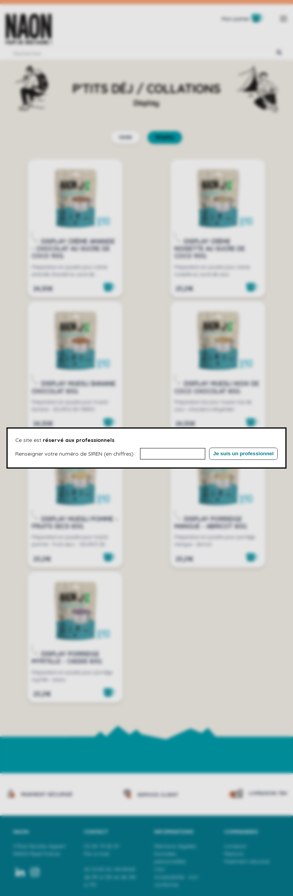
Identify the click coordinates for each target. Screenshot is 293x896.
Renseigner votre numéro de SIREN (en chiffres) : (75, 453)
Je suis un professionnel (243, 453)
